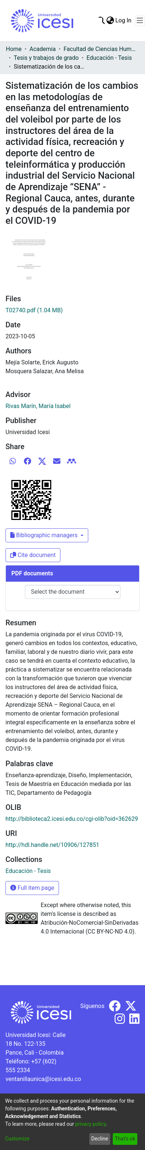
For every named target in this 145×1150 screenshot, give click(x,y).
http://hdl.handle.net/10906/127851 (52, 844)
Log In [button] (123, 20)
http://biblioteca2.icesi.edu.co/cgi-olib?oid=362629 (71, 818)
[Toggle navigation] (140, 20)
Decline (99, 1139)
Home (14, 49)
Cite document (33, 555)
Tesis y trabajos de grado (46, 57)
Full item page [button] (32, 887)
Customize (17, 1139)
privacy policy (90, 1124)
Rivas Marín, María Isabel (38, 406)
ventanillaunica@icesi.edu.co (43, 1079)
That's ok (125, 1139)
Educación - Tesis (109, 57)
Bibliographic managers (44, 535)
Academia (42, 49)
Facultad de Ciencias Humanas (100, 49)
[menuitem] (110, 20)
